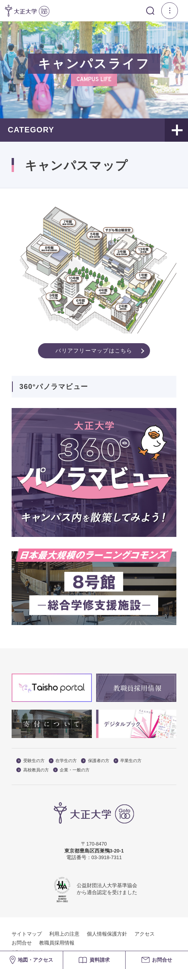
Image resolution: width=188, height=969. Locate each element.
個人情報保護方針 (107, 934)
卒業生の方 (128, 760)
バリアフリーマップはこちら (93, 350)
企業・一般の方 (71, 770)
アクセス (145, 934)
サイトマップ (27, 934)
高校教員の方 (32, 770)
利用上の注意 (64, 934)
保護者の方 (95, 760)
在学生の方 (63, 760)
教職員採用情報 (56, 943)
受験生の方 (30, 760)
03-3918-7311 (106, 857)
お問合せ (22, 943)
